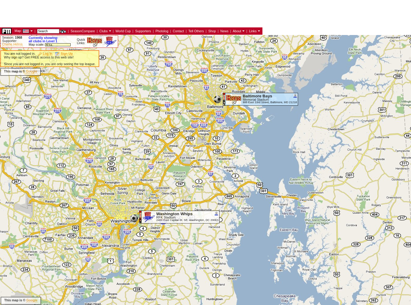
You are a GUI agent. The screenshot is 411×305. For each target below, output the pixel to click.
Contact (178, 31)
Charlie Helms (12, 44)
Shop (212, 31)
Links (253, 31)
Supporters (143, 31)
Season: (12, 37)
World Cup (123, 31)
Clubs (103, 31)
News (224, 31)
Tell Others (196, 31)
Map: (18, 31)
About (237, 31)
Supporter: (9, 41)
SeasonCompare (83, 31)
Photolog (162, 31)
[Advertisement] (111, 13)
